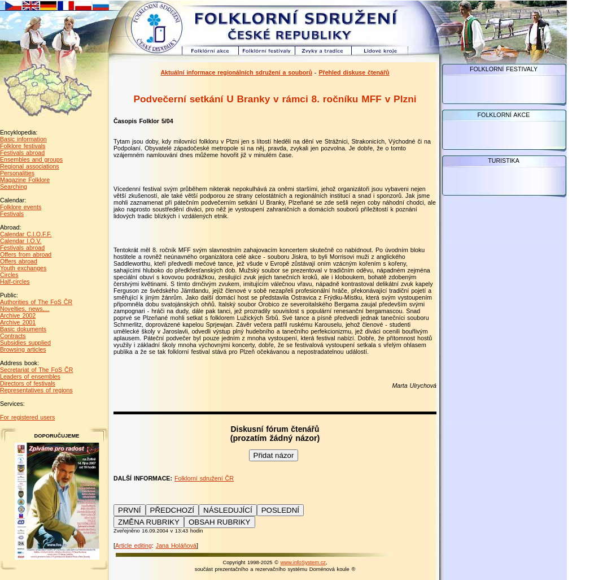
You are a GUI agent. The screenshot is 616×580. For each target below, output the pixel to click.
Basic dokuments (23, 329)
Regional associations (29, 166)
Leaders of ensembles (30, 376)
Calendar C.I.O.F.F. (26, 234)
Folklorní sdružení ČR (204, 478)
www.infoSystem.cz (303, 562)
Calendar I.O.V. (20, 240)
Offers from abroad (25, 254)
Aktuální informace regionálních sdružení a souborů (236, 72)
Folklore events (20, 207)
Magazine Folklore (25, 179)
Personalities (17, 173)
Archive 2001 (18, 322)
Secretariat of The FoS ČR (36, 369)
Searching (13, 186)
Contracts (13, 335)
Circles (9, 274)
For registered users (27, 417)
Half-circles (15, 281)
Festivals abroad (22, 152)
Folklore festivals (22, 145)
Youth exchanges (23, 268)
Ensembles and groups (31, 159)
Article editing (133, 545)
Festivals (12, 213)
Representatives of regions (36, 390)
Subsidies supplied (25, 342)
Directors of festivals (27, 383)
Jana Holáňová (176, 545)
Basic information (23, 139)
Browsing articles (23, 349)
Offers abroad (18, 261)
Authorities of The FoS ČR (36, 301)
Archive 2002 (18, 315)
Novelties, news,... (24, 308)
